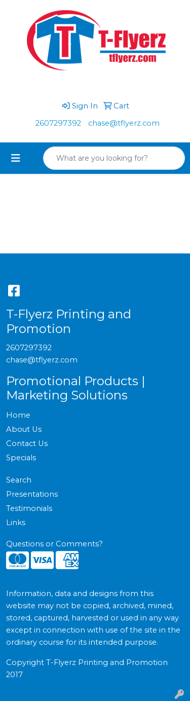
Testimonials (29, 508)
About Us (24, 429)
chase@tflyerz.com (124, 123)
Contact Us (27, 443)
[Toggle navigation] (15, 158)
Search (18, 480)
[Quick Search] (103, 158)
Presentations (32, 494)
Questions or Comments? (54, 543)
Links (15, 522)
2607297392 (58, 123)
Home (18, 415)
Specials (21, 457)
